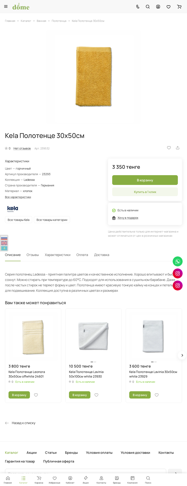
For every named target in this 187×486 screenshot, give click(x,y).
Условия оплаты (99, 452)
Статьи (51, 452)
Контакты (166, 452)
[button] (182, 355)
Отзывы (33, 254)
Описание (13, 254)
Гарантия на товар (20, 461)
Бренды (71, 452)
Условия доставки (135, 452)
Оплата (82, 254)
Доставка (101, 254)
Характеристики (57, 254)
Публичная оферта (58, 461)
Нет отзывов (22, 148)
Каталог (11, 452)
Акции (32, 452)
